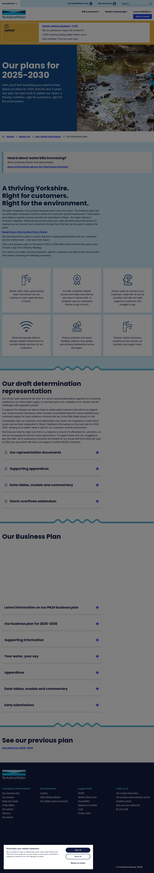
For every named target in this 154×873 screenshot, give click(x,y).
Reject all (78, 856)
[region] (48, 857)
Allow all (78, 850)
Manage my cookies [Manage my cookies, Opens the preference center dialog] (78, 863)
